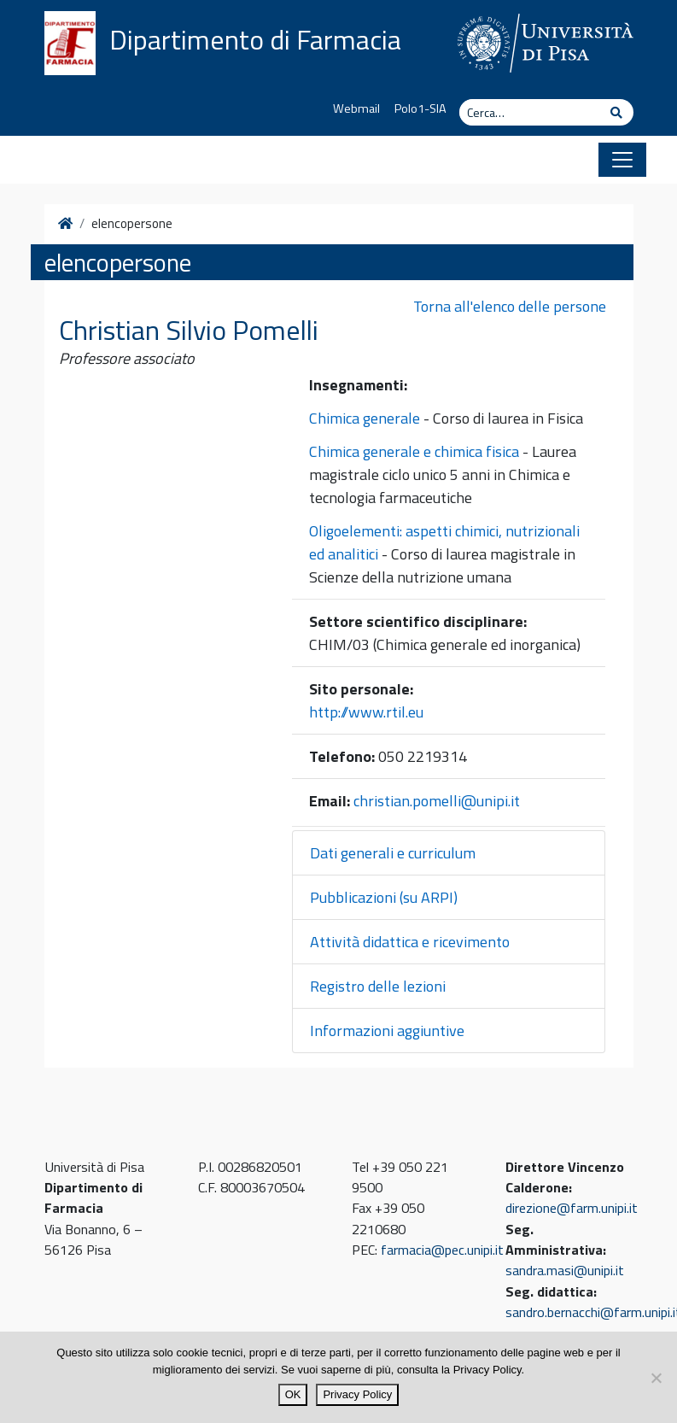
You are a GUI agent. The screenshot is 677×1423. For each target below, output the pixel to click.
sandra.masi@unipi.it (564, 1270)
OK (293, 1394)
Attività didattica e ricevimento (410, 941)
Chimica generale (364, 418)
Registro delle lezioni (378, 986)
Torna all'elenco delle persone (509, 306)
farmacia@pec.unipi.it (442, 1249)
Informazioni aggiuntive (387, 1030)
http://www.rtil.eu (366, 711)
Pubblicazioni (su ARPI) (384, 897)
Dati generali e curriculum (393, 852)
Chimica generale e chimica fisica (414, 451)
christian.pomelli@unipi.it (436, 800)
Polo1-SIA (420, 108)
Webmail (356, 108)
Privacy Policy (357, 1394)
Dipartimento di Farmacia (255, 39)
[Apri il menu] (622, 160)
